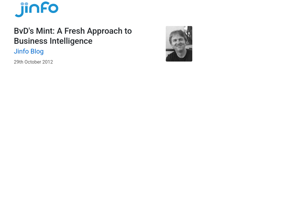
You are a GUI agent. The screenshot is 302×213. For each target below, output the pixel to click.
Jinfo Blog (29, 51)
